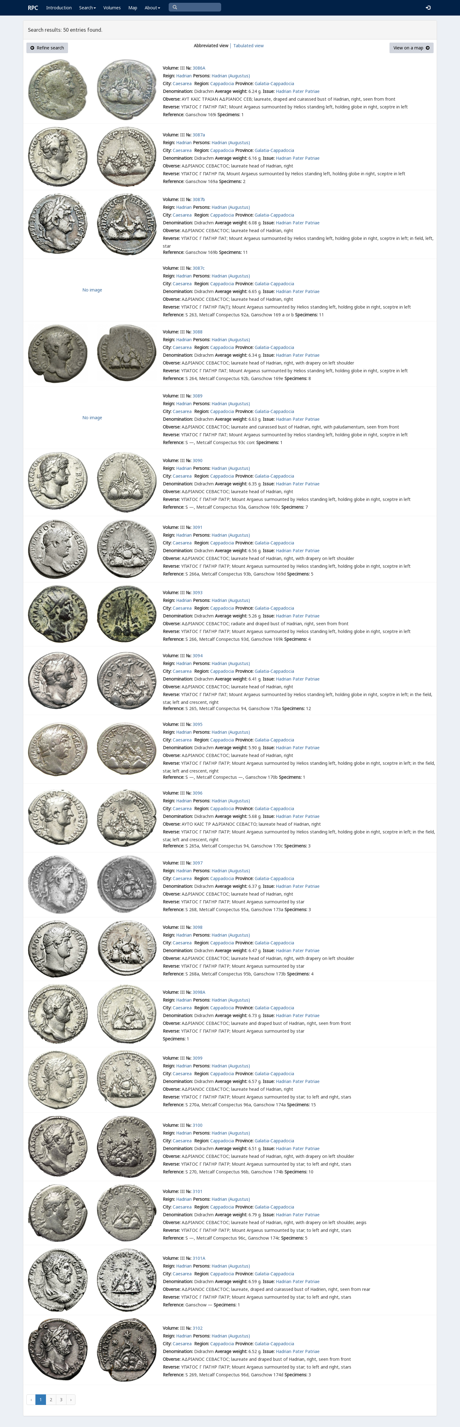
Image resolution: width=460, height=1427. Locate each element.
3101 (198, 1191)
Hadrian (184, 76)
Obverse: (171, 99)
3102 (198, 1328)
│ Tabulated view (246, 45)
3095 (198, 724)
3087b (199, 199)
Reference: (173, 114)
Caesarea (183, 83)
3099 (198, 1058)
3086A (199, 68)
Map (132, 8)
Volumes (112, 8)
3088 (198, 332)
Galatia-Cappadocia (274, 83)
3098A (199, 992)
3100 (198, 1125)
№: (188, 68)
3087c (199, 268)
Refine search (47, 48)
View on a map (412, 48)
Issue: (269, 91)
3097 (198, 863)
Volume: (171, 68)
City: (167, 83)
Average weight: (231, 91)
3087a (199, 135)
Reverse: (171, 107)
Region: (201, 83)
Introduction (59, 8)
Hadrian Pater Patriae (298, 91)
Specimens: (228, 114)
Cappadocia (222, 83)
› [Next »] (70, 1399)
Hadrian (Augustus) (231, 76)
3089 (198, 396)
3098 (198, 927)
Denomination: (178, 91)
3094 (198, 655)
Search (87, 8)
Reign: (169, 76)
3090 (198, 460)
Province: (244, 83)
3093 (198, 592)
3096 (198, 793)
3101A (199, 1258)
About (152, 8)
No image (92, 290)
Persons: (201, 76)
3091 (198, 527)
